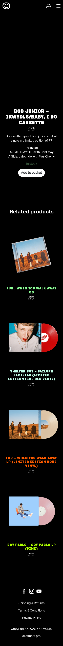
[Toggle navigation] (58, 6)
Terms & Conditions (31, 610)
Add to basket (31, 172)
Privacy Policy (31, 618)
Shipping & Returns (31, 603)
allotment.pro (31, 636)
